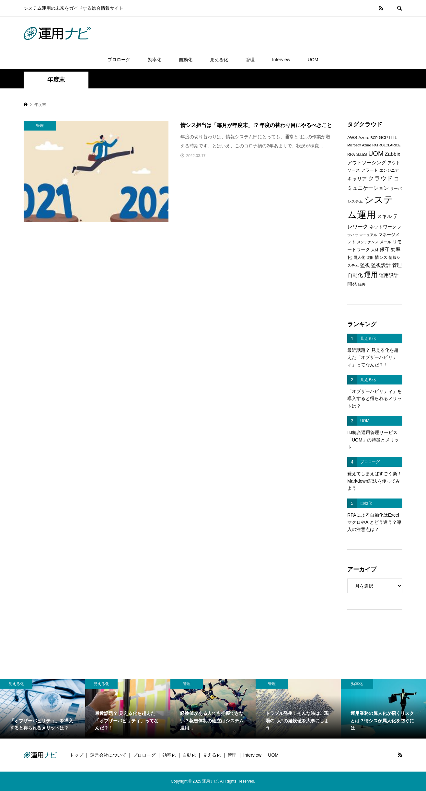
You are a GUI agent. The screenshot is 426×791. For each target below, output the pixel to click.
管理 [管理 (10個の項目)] (397, 265)
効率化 (154, 59)
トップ (76, 755)
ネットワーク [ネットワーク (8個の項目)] (383, 226)
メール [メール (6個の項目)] (385, 242)
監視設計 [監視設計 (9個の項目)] (381, 265)
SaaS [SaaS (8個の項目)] (361, 154)
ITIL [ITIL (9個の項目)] (393, 137)
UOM (313, 59)
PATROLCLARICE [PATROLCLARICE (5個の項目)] (386, 145)
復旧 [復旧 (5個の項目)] (370, 257)
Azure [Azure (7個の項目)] (363, 137)
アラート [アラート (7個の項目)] (369, 170)
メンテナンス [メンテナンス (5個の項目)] (367, 242)
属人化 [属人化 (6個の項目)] (359, 257)
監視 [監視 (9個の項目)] (365, 265)
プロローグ (119, 59)
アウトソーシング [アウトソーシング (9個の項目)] (366, 162)
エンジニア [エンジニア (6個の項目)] (389, 170)
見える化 (219, 59)
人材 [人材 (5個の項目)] (374, 250)
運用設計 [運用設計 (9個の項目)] (388, 275)
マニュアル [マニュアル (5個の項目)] (368, 235)
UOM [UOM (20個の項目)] (376, 153)
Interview (281, 59)
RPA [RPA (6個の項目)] (351, 154)
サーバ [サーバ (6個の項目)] (396, 188)
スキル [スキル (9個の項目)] (384, 216)
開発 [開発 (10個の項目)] (352, 284)
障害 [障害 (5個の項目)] (361, 284)
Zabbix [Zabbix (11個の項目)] (392, 154)
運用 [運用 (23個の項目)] (371, 274)
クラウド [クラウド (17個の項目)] (380, 178)
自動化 (185, 59)
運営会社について (108, 755)
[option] (42, 709)
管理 (250, 59)
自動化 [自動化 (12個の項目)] (355, 275)
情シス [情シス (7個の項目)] (381, 257)
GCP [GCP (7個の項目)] (383, 137)
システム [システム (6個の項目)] (355, 201)
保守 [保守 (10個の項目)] (384, 249)
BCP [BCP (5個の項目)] (374, 138)
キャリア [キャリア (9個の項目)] (357, 178)
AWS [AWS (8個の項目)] (352, 137)
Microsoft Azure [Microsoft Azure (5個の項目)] (359, 145)
